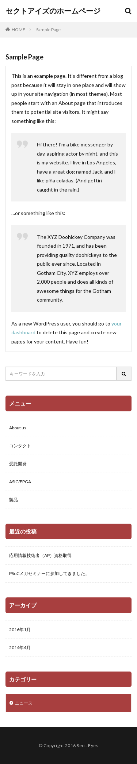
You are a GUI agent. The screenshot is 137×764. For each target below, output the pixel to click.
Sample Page (48, 29)
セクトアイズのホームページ (52, 11)
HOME (18, 29)
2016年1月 (20, 629)
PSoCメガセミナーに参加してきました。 (49, 573)
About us (17, 427)
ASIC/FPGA (20, 481)
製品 (13, 499)
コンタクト (20, 445)
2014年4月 (20, 647)
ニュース (24, 703)
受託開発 (18, 463)
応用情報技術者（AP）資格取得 (40, 555)
